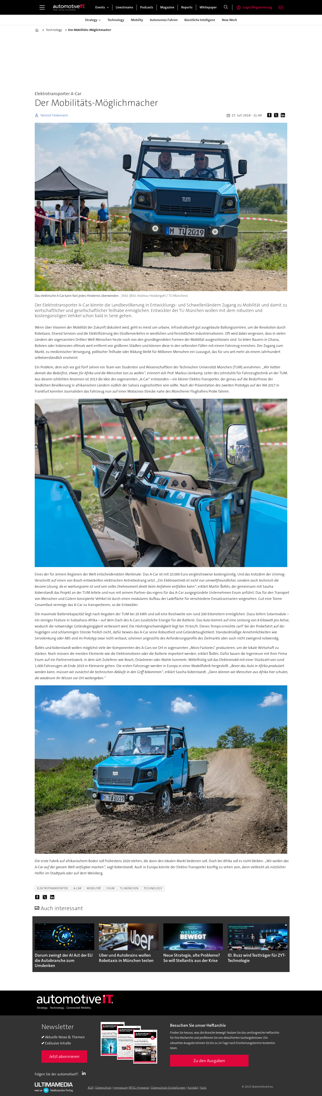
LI (85, 1073)
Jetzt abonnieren (64, 1056)
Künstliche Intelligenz (199, 20)
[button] (279, 945)
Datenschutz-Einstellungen (168, 1087)
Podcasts (146, 7)
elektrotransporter (52, 888)
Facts (203, 1087)
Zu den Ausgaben (209, 1060)
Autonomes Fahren (164, 20)
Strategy (91, 20)
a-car (77, 888)
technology (153, 888)
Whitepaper (208, 7)
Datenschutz (103, 1087)
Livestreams (124, 7)
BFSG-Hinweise (139, 1087)
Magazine (167, 7)
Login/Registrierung (257, 7)
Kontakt (193, 1087)
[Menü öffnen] (42, 7)
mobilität (94, 888)
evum (110, 888)
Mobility (137, 20)
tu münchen (129, 888)
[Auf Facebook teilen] (270, 115)
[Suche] (226, 7)
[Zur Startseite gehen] (69, 7)
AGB (90, 1087)
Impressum (120, 1087)
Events (100, 7)
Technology (116, 20)
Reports (187, 7)
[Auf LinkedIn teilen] (284, 115)
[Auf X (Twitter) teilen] (277, 115)
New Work (229, 20)
